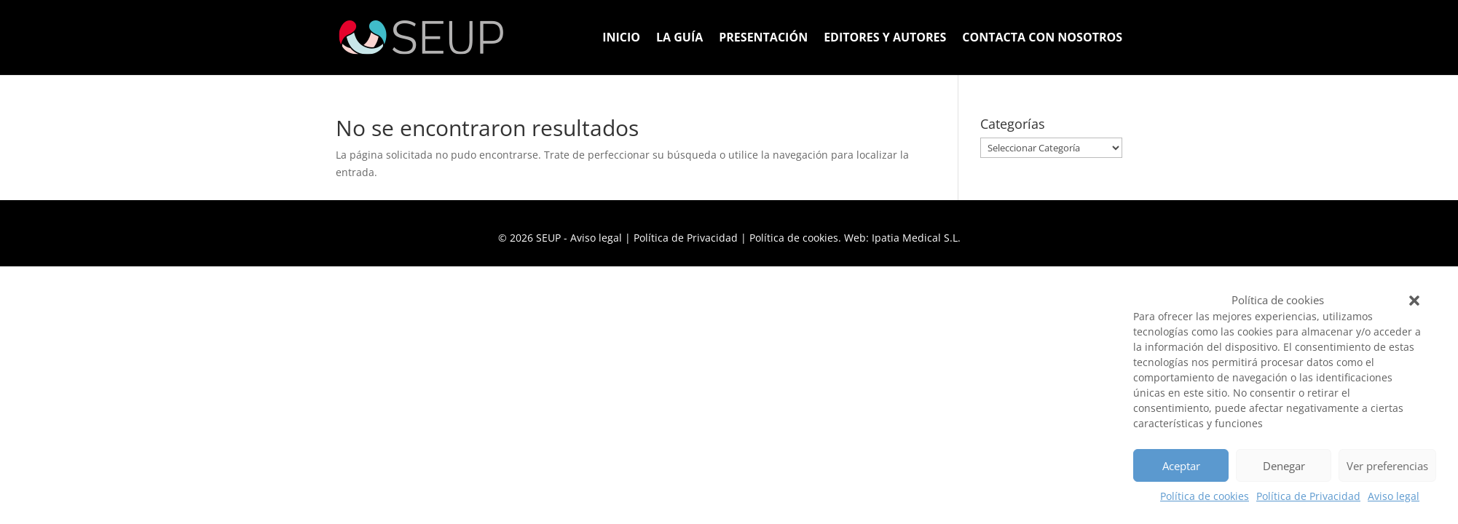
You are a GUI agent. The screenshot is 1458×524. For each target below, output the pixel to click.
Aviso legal (1393, 496)
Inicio (621, 38)
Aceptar (1181, 465)
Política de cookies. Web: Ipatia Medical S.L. (855, 238)
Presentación (763, 38)
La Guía (679, 38)
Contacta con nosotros (1042, 38)
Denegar (1284, 465)
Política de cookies (1204, 496)
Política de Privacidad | (691, 238)
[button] (1414, 300)
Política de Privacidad (1308, 496)
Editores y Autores (885, 38)
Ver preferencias (1387, 465)
